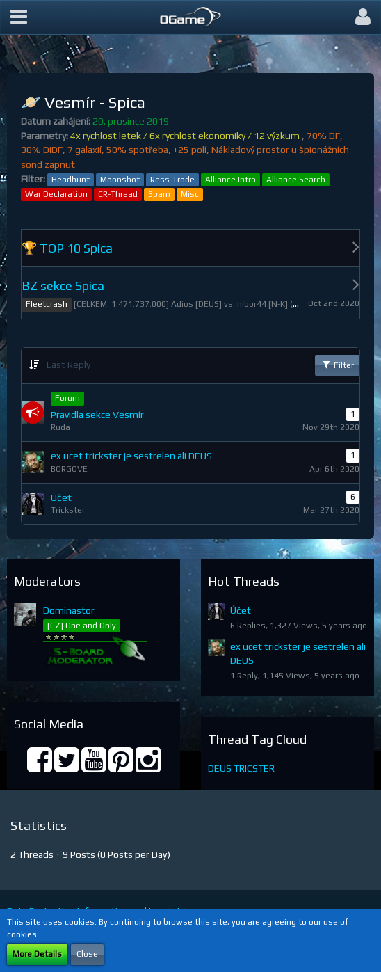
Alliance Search (295, 179)
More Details (37, 954)
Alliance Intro (230, 179)
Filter (337, 364)
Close (87, 954)
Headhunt (70, 179)
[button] (19, 17)
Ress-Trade (172, 179)
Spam (159, 194)
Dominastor (69, 610)
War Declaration (56, 194)
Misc (190, 194)
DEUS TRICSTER (241, 768)
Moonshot (120, 179)
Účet (240, 610)
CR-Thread (118, 194)
